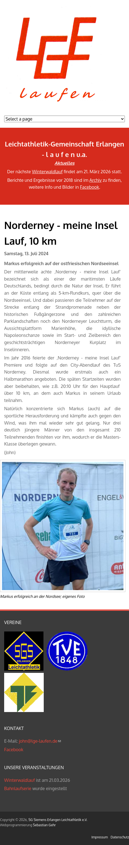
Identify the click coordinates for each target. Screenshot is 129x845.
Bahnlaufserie (17, 788)
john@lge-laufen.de (40, 741)
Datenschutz (120, 837)
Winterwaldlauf (47, 171)
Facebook (89, 187)
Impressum (99, 837)
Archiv (95, 180)
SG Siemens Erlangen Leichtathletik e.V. (58, 820)
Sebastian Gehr (44, 825)
